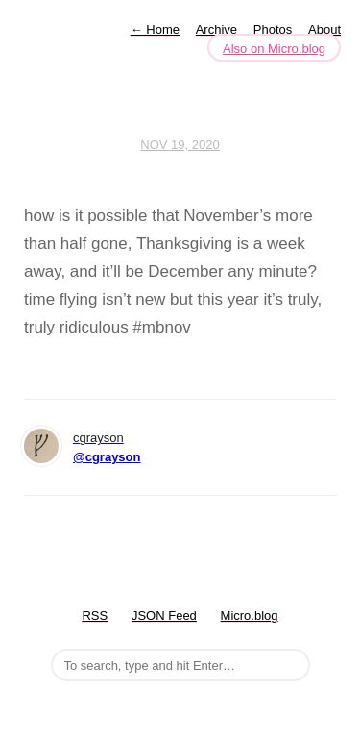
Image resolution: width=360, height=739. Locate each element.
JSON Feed (164, 615)
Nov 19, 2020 (179, 144)
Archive (216, 29)
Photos (272, 29)
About (324, 29)
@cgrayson (106, 457)
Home (155, 29)
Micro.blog (249, 615)
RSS (95, 615)
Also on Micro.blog (274, 48)
